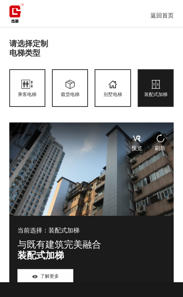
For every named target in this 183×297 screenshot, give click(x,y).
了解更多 (45, 277)
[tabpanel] (91, 208)
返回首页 (162, 15)
